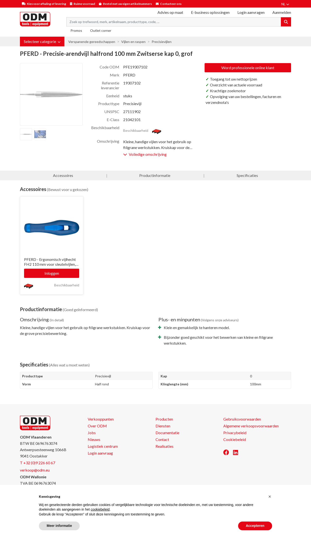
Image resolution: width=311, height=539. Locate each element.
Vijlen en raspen (133, 42)
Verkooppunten (101, 419)
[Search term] (173, 21)
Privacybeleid (234, 432)
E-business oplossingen (210, 12)
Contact (162, 439)
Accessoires (63, 175)
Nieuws (94, 439)
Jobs (92, 432)
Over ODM (97, 425)
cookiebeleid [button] (100, 509)
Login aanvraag (100, 453)
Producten (164, 419)
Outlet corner (100, 30)
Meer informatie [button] (59, 526)
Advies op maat (170, 12)
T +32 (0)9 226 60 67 (37, 462)
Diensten (163, 425)
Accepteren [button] (255, 526)
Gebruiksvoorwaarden (242, 419)
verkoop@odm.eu (35, 470)
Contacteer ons (170, 4)
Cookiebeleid (234, 439)
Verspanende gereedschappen (91, 42)
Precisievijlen (162, 42)
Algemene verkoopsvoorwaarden (251, 425)
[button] (42, 41)
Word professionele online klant (247, 67)
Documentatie (167, 432)
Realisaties (164, 446)
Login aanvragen (251, 12)
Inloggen (51, 273)
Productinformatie (154, 175)
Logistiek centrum (103, 446)
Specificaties (247, 175)
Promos (76, 30)
